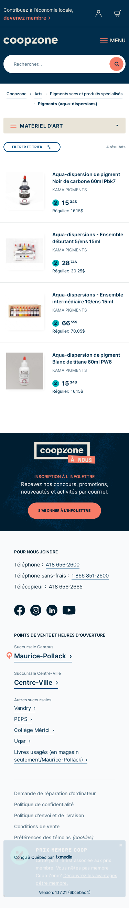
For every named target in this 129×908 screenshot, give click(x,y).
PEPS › (23, 719)
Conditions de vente (37, 826)
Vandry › (24, 708)
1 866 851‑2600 (90, 575)
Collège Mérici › (34, 730)
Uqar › (22, 741)
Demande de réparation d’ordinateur (55, 793)
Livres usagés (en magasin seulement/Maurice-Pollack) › (50, 755)
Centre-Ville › (36, 682)
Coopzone (16, 94)
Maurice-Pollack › (43, 655)
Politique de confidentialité (44, 804)
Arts (38, 94)
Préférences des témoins (53, 837)
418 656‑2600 (62, 564)
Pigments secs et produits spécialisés (86, 94)
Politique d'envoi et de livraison (49, 815)
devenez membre (26, 17)
